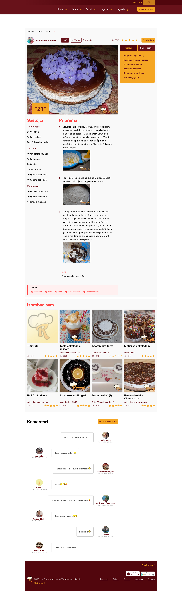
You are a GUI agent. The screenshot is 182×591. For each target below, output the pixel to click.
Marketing (70, 579)
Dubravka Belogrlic (105, 472)
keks (50, 292)
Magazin (104, 9)
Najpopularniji (146, 48)
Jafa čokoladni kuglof (75, 383)
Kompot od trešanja (133, 64)
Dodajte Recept (146, 9)
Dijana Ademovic (48, 40)
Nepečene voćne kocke (134, 73)
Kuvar (60, 9)
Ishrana (74, 9)
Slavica (105, 535)
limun (60, 292)
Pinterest (151, 579)
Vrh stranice (147, 565)
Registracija (139, 2)
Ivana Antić (39, 550)
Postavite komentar (108, 421)
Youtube (127, 579)
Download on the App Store (133, 573)
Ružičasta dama (42, 383)
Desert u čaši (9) (107, 383)
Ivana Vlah (39, 456)
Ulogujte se (150, 2)
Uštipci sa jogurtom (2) (134, 55)
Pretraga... (131, 9)
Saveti (89, 9)
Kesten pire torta (107, 333)
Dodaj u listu (148, 40)
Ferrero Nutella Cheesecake (139, 383)
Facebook (104, 579)
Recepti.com (40, 8)
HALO (42, 583)
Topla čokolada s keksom (75, 333)
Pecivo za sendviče (132, 69)
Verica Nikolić (39, 519)
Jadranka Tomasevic (105, 503)
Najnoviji (128, 48)
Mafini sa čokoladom (139, 333)
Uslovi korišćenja (60, 579)
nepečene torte (93, 292)
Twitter (116, 579)
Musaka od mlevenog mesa (136, 60)
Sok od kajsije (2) (131, 77)
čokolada (38, 292)
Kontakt (78, 579)
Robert (39, 487)
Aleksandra (106, 440)
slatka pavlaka (74, 292)
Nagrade (120, 9)
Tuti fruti (42, 333)
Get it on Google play (148, 573)
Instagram (139, 579)
